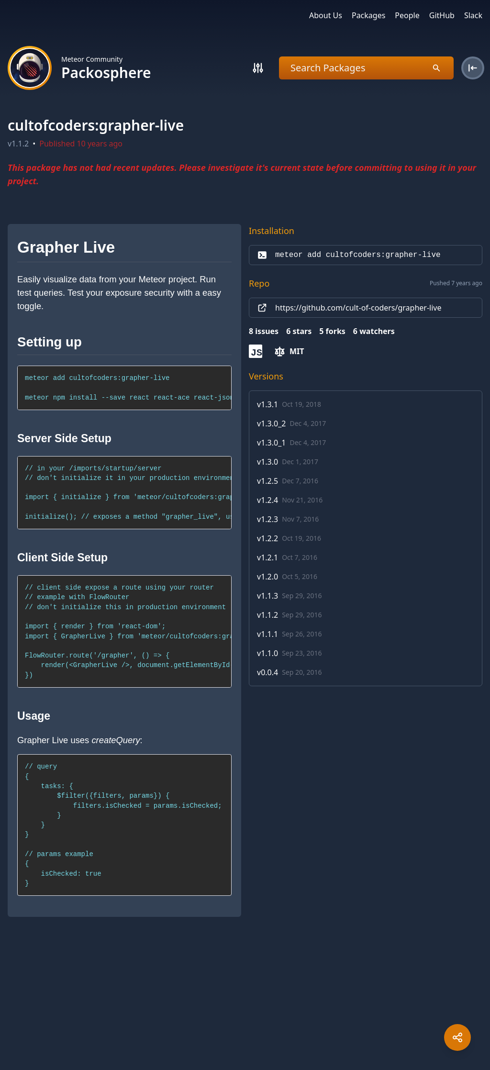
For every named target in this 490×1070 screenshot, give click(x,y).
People (407, 15)
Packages (368, 15)
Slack (473, 15)
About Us (325, 15)
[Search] (257, 67)
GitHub (442, 15)
